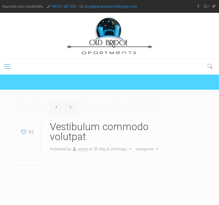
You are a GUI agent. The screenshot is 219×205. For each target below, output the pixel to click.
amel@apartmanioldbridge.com (111, 6)
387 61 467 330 (64, 6)
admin (83, 149)
